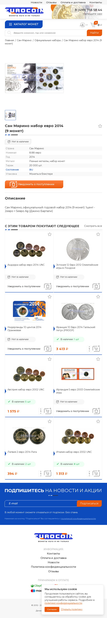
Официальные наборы (48, 40)
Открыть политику (71, 609)
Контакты (95, 2)
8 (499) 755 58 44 (88, 10)
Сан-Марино (24, 40)
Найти (94, 32)
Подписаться (89, 503)
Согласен (52, 609)
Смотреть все (93, 225)
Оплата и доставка (73, 2)
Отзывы (51, 2)
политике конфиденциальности (63, 603)
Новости (36, 2)
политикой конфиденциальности (78, 518)
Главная (9, 40)
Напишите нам (92, 13)
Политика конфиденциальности (53, 566)
